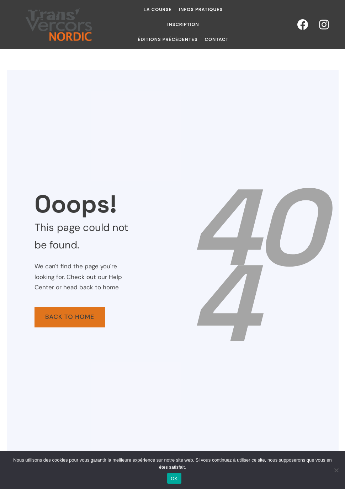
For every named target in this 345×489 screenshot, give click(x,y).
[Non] (336, 470)
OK (174, 478)
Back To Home (69, 317)
